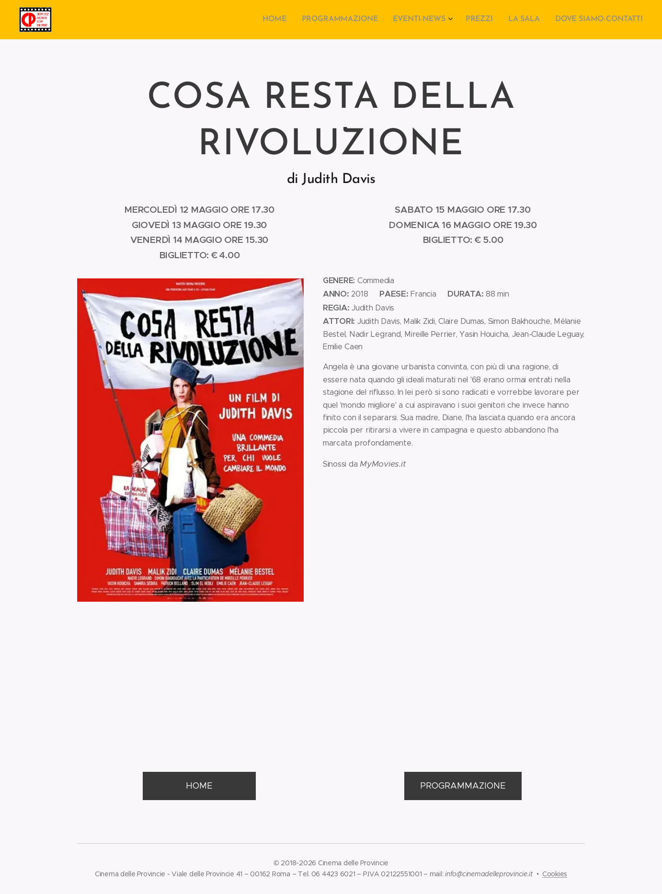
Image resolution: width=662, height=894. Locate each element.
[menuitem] (284, 20)
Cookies (554, 874)
